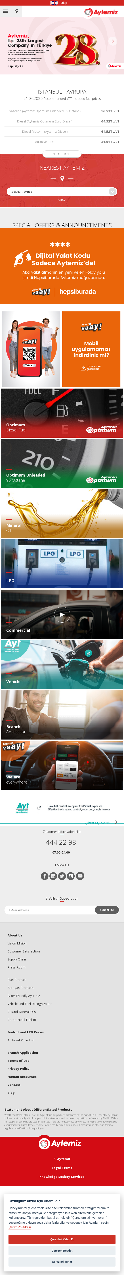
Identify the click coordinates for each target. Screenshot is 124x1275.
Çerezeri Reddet (62, 1250)
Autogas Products (21, 988)
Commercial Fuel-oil (22, 1020)
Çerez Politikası (19, 1227)
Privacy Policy (18, 1069)
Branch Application (23, 1052)
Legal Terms (62, 1168)
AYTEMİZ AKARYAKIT (103, 12)
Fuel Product (17, 980)
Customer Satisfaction (24, 951)
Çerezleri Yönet (62, 1261)
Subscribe (107, 910)
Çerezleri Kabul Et (62, 1239)
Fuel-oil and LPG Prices (26, 1032)
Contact (14, 1085)
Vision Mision (17, 943)
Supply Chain (17, 959)
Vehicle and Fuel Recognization (30, 1004)
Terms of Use (18, 1060)
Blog (11, 1093)
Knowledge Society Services (62, 1177)
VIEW (62, 200)
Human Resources (22, 1077)
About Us (15, 935)
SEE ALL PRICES (62, 154)
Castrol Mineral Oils (22, 1012)
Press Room (16, 967)
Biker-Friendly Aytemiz (24, 996)
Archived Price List (21, 1040)
